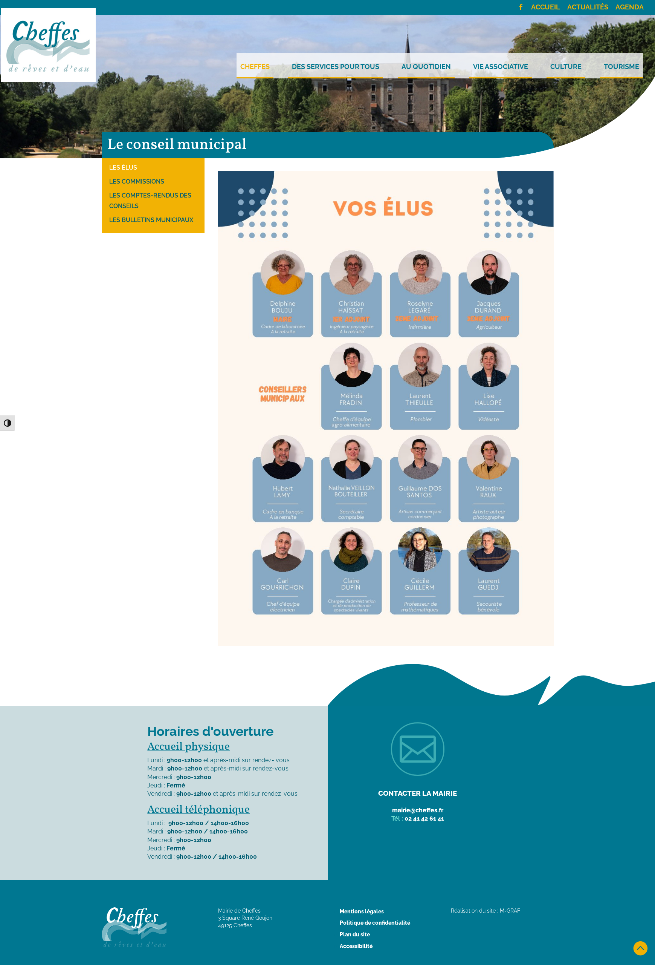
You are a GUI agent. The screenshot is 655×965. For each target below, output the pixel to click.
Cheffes (255, 66)
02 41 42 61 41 (424, 818)
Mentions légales (362, 911)
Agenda (629, 7)
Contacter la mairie (417, 793)
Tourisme (621, 66)
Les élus (123, 167)
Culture (566, 66)
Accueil (545, 7)
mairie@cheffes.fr (417, 810)
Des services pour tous (335, 66)
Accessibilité (356, 946)
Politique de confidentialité (375, 923)
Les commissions (136, 181)
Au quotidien (426, 66)
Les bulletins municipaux (151, 220)
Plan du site (355, 934)
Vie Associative (500, 66)
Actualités (587, 7)
